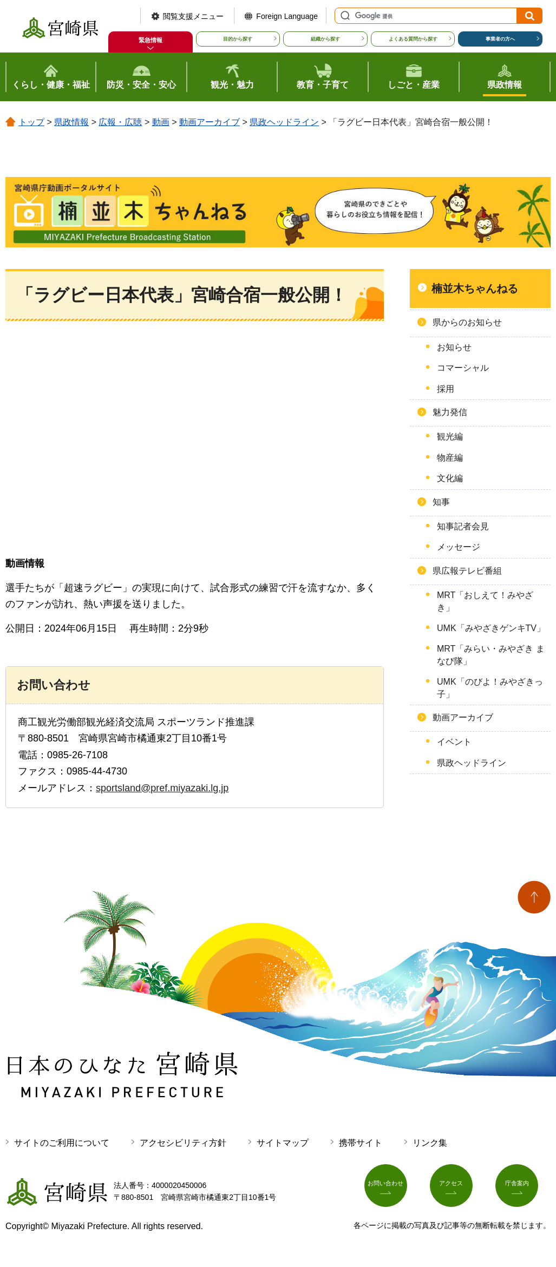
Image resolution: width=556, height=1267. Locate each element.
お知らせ (454, 347)
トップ (31, 122)
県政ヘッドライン (284, 122)
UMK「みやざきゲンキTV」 (491, 628)
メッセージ (458, 547)
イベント (454, 741)
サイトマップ (283, 1142)
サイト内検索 (344, 16)
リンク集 (430, 1142)
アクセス (457, 1189)
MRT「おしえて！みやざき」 (485, 601)
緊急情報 (150, 40)
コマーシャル (463, 367)
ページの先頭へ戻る (534, 897)
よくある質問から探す (413, 39)
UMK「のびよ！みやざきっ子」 (490, 687)
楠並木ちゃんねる (474, 288)
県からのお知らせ (467, 322)
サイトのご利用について (61, 1142)
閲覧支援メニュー (193, 16)
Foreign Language (287, 16)
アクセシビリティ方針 (183, 1142)
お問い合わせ (392, 1189)
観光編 (450, 436)
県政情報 (71, 122)
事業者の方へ (500, 39)
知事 (441, 502)
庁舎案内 (523, 1189)
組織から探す (325, 39)
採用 (445, 388)
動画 (160, 122)
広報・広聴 (120, 122)
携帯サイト (360, 1142)
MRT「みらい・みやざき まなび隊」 (491, 654)
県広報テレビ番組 (467, 570)
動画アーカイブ (209, 122)
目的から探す (237, 39)
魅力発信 (450, 412)
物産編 (450, 457)
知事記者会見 (463, 526)
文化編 (450, 478)
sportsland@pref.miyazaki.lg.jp (162, 788)
